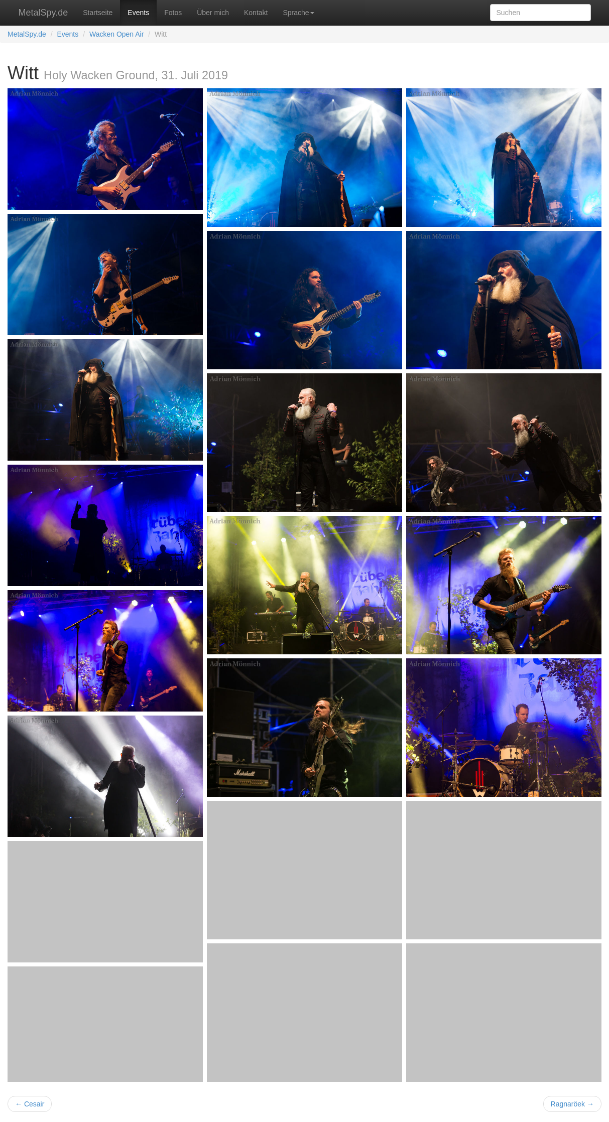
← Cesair (29, 1104)
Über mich (213, 13)
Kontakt (256, 13)
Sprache (298, 13)
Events (138, 13)
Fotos (173, 13)
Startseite (97, 13)
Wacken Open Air (116, 34)
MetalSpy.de (43, 13)
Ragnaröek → (572, 1104)
